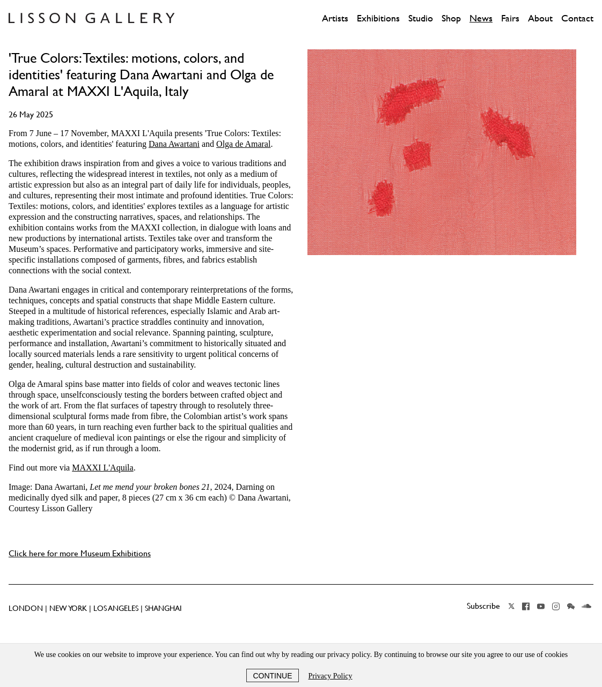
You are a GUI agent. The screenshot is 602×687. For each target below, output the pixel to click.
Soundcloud (586, 606)
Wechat (570, 606)
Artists (335, 18)
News (481, 18)
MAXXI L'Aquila (102, 467)
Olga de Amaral (243, 143)
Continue (272, 675)
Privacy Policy (331, 676)
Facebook (525, 606)
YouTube (540, 606)
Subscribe (483, 605)
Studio (420, 18)
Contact (577, 18)
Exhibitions (378, 18)
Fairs (510, 18)
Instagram (555, 606)
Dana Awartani (174, 143)
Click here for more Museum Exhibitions (80, 553)
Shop (451, 18)
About (540, 18)
